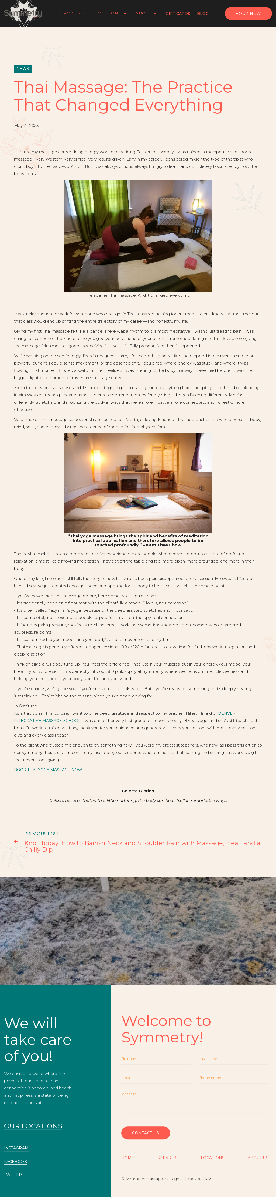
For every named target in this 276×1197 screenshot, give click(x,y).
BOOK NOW (248, 13)
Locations (213, 1158)
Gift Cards (178, 13)
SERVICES (167, 1158)
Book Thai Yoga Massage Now (48, 769)
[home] (23, 13)
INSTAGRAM (16, 1148)
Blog (203, 13)
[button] (74, 13)
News (22, 68)
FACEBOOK (15, 1161)
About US (258, 1158)
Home (127, 1158)
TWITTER (13, 1175)
